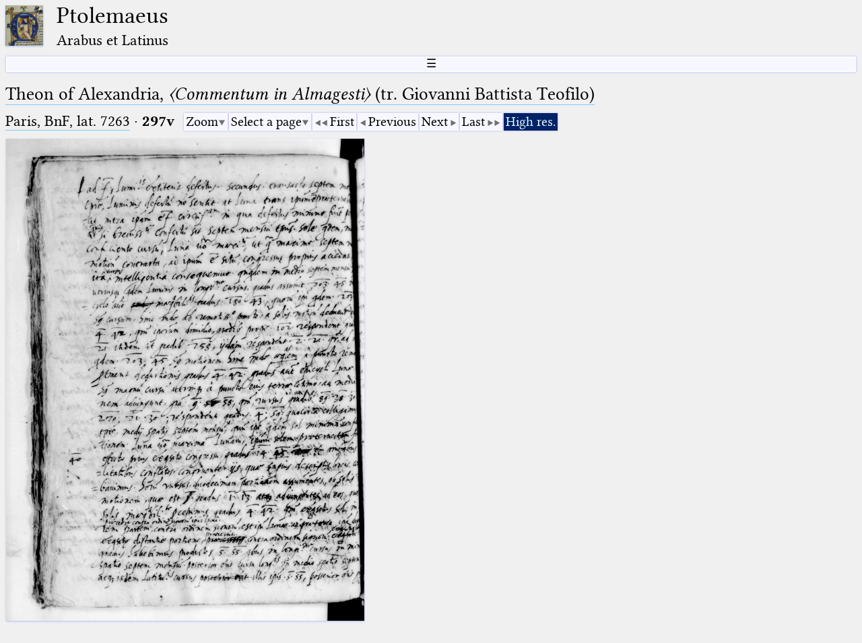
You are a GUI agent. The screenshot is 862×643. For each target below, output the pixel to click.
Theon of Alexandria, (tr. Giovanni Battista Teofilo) (300, 93)
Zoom (202, 121)
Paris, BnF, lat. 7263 (67, 121)
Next (435, 121)
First (342, 121)
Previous (392, 121)
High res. (531, 121)
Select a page (266, 121)
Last (473, 121)
